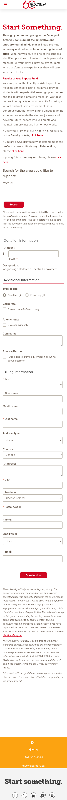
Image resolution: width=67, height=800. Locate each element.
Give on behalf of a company (23, 309)
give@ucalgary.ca (12, 635)
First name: (11, 393)
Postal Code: (12, 507)
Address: (10, 463)
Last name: (11, 419)
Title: (7, 379)
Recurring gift (37, 295)
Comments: (10, 333)
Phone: (7, 519)
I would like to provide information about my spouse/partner (32, 358)
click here (37, 135)
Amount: (9, 248)
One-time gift (15, 295)
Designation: (11, 265)
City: (7, 480)
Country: (8, 449)
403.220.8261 (33, 757)
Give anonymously (18, 325)
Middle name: (11, 406)
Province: (10, 492)
